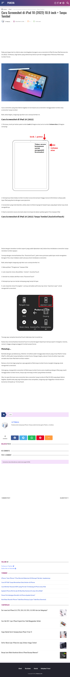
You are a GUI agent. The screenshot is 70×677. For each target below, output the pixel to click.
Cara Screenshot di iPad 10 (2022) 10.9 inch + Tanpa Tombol (34, 14)
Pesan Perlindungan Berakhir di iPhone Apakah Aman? (18, 595)
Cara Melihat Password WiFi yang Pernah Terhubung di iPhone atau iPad (23, 587)
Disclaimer (28, 668)
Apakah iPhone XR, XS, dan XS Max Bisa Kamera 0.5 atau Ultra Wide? (22, 591)
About (20, 668)
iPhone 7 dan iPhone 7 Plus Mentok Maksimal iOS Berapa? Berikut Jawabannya (25, 578)
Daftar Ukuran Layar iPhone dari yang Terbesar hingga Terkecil (19, 643)
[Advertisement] (35, 37)
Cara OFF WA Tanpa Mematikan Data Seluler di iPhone (18, 582)
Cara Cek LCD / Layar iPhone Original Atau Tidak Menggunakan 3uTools (21, 621)
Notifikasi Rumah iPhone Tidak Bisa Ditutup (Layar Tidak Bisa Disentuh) (23, 599)
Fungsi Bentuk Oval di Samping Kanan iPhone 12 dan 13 (16, 632)
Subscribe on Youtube (8, 568)
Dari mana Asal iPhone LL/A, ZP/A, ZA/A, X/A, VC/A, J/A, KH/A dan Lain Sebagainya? (24, 610)
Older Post (64, 498)
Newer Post (5, 498)
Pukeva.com (39, 673)
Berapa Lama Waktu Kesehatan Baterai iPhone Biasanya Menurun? (19, 652)
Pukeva (16, 422)
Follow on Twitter (7, 566)
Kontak (36, 668)
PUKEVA (10, 2)
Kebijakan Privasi (45, 668)
